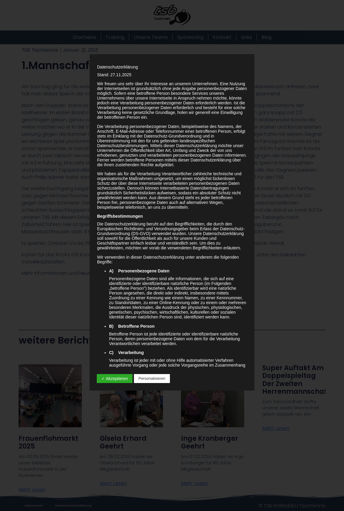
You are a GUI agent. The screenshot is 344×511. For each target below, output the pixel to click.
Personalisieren (151, 378)
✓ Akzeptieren (114, 378)
